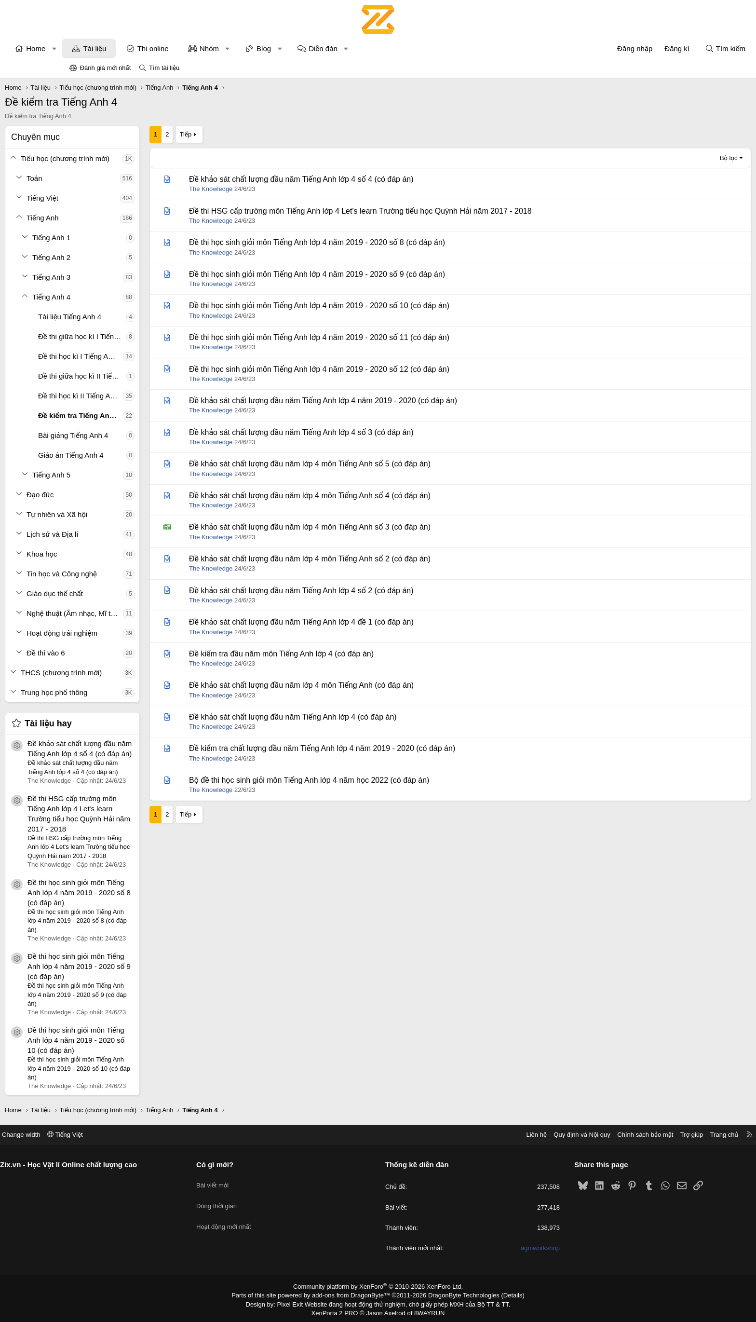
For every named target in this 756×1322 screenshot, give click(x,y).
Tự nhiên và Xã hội (121, 514)
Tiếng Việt (107, 198)
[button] (118, 48)
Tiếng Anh (107, 218)
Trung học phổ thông (118, 692)
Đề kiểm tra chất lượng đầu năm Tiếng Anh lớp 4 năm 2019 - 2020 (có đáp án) (387, 748)
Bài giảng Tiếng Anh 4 (138, 435)
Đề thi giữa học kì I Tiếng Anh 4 (147, 336)
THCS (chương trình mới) (125, 672)
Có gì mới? (251, 1164)
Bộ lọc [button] (664, 158)
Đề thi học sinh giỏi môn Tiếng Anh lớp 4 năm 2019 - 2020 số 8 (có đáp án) (143, 892)
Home (100, 48)
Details (503, 1294)
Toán (99, 178)
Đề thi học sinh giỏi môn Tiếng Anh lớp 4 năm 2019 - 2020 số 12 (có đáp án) (384, 369)
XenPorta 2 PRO (337, 1311)
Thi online (217, 48)
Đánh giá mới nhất (105, 67)
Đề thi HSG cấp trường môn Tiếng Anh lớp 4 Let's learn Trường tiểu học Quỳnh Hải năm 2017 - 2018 (425, 211)
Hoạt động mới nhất (259, 1216)
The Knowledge (275, 188)
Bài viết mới (248, 1181)
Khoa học (106, 554)
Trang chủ (652, 1134)
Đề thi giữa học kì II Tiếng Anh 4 (147, 376)
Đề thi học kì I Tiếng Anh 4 (145, 356)
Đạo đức (105, 495)
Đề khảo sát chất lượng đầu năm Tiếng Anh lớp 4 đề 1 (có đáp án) (366, 622)
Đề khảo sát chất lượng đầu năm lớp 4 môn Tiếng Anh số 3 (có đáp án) (374, 527)
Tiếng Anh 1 (116, 237)
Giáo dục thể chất (119, 593)
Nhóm (274, 48)
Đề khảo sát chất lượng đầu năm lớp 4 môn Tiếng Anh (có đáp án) (366, 685)
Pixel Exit (297, 1302)
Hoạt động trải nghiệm (126, 633)
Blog (328, 48)
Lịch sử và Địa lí (117, 534)
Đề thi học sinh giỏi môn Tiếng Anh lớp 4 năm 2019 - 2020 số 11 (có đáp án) (384, 337)
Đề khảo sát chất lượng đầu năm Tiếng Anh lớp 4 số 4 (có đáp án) (366, 179)
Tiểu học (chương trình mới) (129, 158)
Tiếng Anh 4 (116, 297)
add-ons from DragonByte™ (353, 1294)
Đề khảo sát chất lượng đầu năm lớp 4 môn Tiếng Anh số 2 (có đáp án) (374, 559)
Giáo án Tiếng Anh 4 (135, 455)
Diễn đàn (387, 48)
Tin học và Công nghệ (126, 574)
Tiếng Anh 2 (116, 257)
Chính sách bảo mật (573, 1134)
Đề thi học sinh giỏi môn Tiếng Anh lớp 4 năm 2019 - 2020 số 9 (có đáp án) (143, 966)
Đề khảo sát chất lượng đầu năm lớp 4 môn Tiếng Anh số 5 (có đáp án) (374, 464)
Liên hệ (464, 1134)
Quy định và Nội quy (510, 1134)
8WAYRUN (425, 1311)
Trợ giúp (619, 1134)
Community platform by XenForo (378, 1286)
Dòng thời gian (252, 1198)
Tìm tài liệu (164, 67)
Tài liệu (159, 48)
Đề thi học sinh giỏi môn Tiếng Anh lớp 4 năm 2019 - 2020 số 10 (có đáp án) (140, 1040)
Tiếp (250, 134)
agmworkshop (504, 1248)
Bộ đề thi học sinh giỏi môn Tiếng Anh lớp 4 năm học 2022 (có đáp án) (374, 780)
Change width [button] (93, 1134)
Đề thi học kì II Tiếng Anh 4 (145, 396)
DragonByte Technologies (457, 1294)
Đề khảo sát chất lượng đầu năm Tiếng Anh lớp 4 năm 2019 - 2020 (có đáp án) (388, 400)
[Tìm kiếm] (660, 48)
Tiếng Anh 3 (116, 277)
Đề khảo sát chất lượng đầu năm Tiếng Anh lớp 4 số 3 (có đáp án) (366, 432)
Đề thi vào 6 (110, 653)
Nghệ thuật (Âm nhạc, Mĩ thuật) (139, 613)
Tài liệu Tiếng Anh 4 (134, 317)
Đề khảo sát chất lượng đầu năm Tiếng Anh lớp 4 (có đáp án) (357, 717)
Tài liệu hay (112, 723)
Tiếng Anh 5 (116, 475)
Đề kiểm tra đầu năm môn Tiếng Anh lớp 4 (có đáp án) (346, 654)
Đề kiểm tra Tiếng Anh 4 (143, 415)
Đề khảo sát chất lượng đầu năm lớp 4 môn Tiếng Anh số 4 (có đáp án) (374, 495)
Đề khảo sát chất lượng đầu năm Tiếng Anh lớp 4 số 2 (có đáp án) (366, 590)
